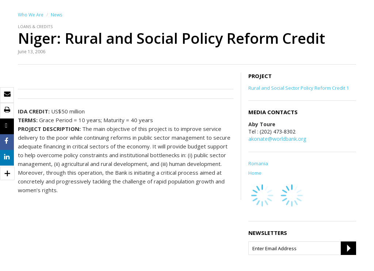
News (56, 15)
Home (255, 173)
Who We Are (30, 15)
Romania (258, 163)
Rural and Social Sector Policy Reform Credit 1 (298, 88)
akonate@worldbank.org (277, 138)
